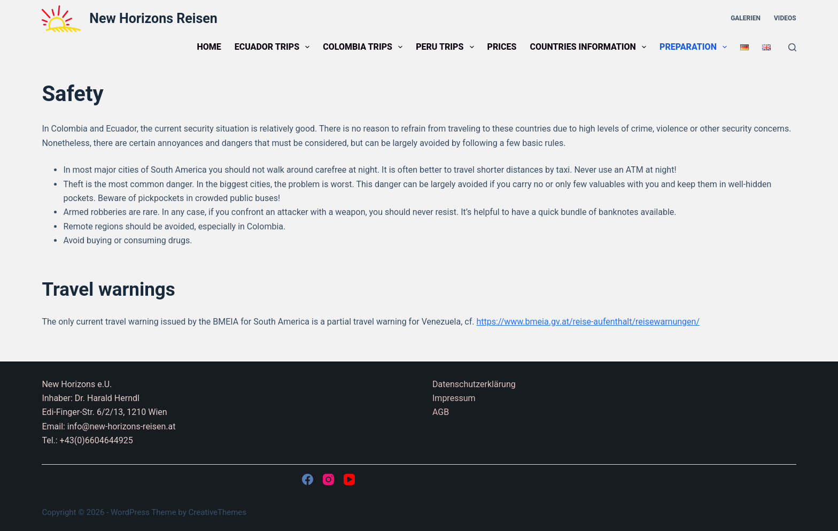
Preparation (695, 47)
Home (209, 47)
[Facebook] (307, 479)
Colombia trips (365, 47)
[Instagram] (328, 479)
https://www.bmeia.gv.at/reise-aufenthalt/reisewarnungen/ (588, 322)
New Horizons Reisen (153, 18)
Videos (785, 18)
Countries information (590, 47)
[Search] (792, 47)
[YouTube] (349, 479)
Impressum (454, 398)
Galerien (746, 18)
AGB (440, 412)
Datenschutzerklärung (474, 384)
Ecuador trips (274, 47)
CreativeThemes (218, 512)
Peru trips (447, 47)
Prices (502, 47)
